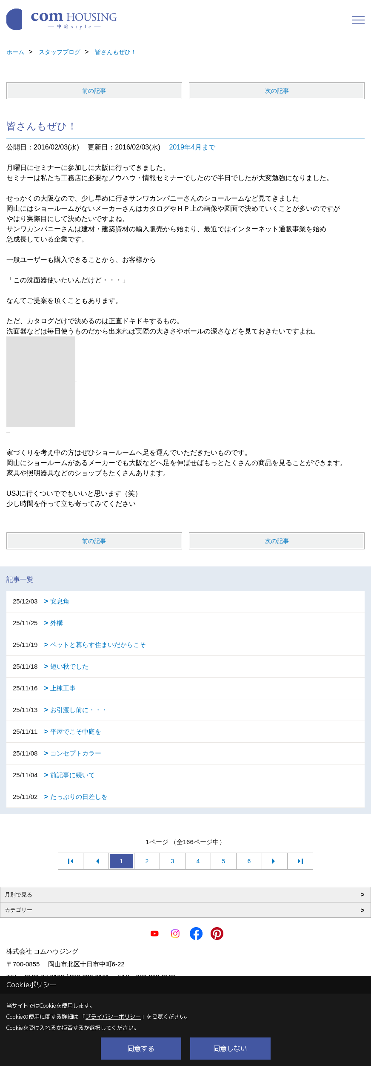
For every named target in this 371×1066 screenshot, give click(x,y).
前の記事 (94, 90)
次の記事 (277, 90)
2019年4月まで (192, 147)
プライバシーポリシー (113, 1016)
